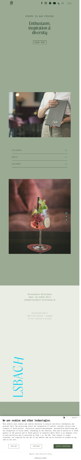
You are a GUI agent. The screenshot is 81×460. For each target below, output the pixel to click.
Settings (36, 446)
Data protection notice (44, 454)
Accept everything (63, 446)
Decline (14, 446)
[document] (40, 431)
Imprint (31, 454)
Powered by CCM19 (40, 458)
